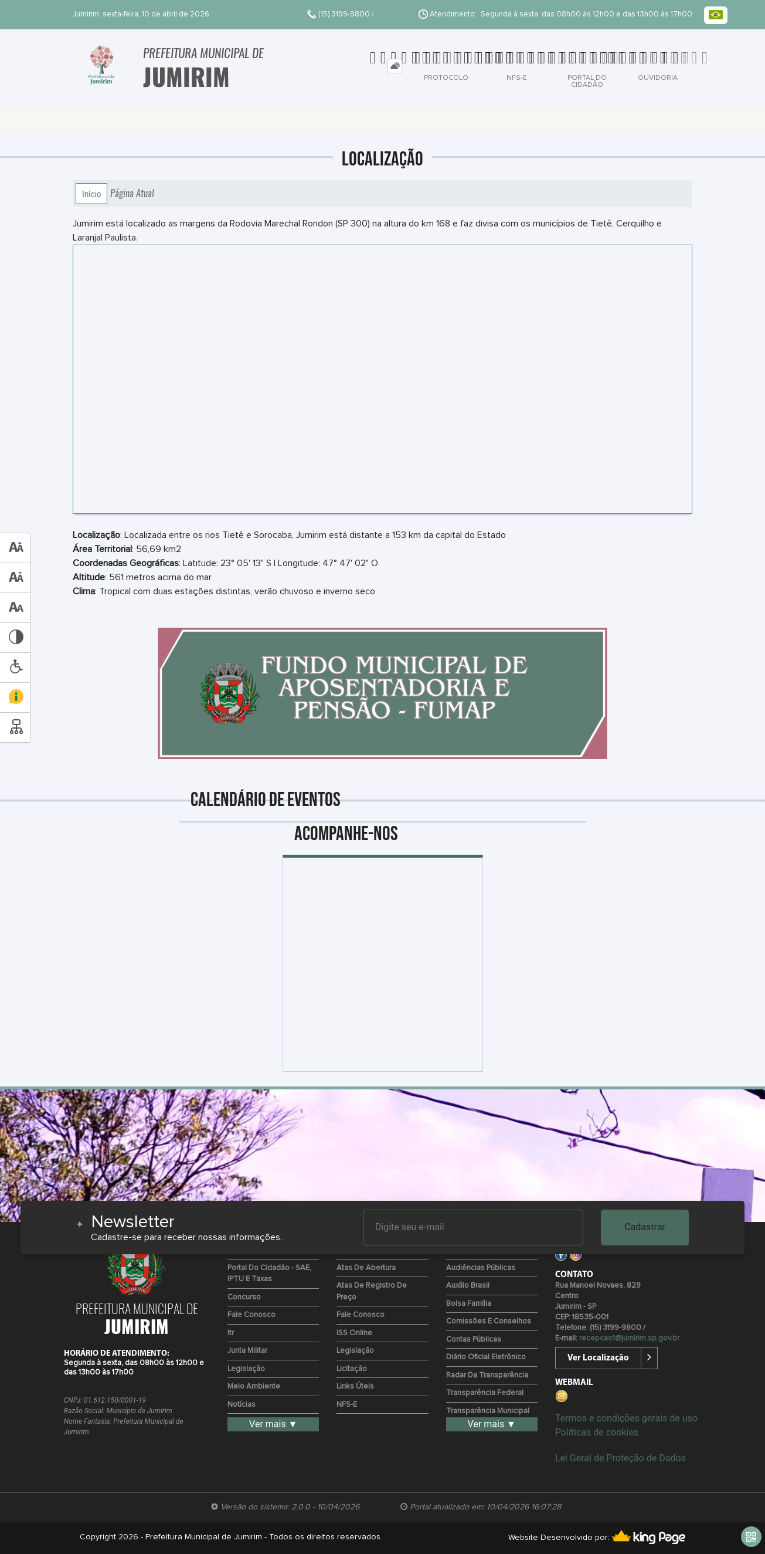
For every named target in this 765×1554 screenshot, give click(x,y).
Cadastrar (644, 1227)
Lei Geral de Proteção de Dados (620, 1458)
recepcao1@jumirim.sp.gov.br (629, 1338)
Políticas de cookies (596, 1432)
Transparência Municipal (487, 1411)
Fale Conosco (251, 1315)
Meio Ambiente (253, 1386)
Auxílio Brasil (467, 1285)
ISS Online (354, 1333)
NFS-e (346, 1405)
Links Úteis (355, 1386)
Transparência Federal (484, 1393)
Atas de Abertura (366, 1268)
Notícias (241, 1405)
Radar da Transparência (487, 1375)
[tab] (394, 66)
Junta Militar (247, 1351)
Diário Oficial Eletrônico (486, 1357)
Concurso (244, 1297)
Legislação (246, 1369)
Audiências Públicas (480, 1268)
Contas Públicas (473, 1339)
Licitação (351, 1369)
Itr (230, 1333)
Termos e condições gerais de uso (626, 1418)
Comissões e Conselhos (488, 1321)
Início (91, 193)
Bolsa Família (468, 1304)
